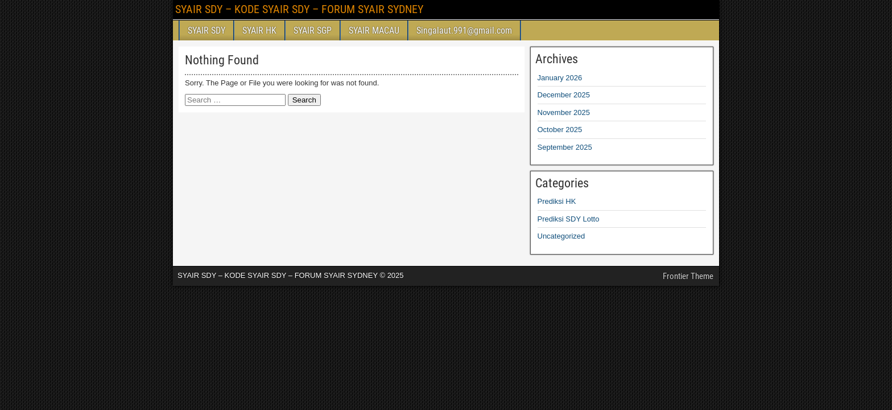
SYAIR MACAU (374, 30)
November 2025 (564, 112)
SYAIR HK (259, 30)
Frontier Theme (688, 276)
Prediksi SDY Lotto (569, 219)
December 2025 (564, 95)
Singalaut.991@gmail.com (464, 30)
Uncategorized (561, 236)
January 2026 (560, 77)
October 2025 (560, 129)
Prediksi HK (557, 201)
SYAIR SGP (313, 30)
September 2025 (565, 147)
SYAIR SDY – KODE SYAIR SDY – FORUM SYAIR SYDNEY (299, 9)
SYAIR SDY (206, 30)
